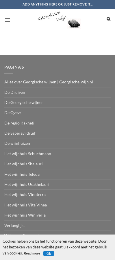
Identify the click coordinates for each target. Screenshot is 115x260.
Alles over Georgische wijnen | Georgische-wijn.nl (48, 81)
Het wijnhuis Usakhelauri (26, 184)
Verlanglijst (14, 225)
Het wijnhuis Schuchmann (27, 153)
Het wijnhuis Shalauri (23, 163)
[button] (7, 18)
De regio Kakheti (19, 122)
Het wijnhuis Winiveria (25, 215)
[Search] (109, 19)
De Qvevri (13, 112)
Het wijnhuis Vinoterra (25, 194)
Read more (32, 253)
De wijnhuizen (17, 143)
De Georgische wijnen (24, 102)
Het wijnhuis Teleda (22, 174)
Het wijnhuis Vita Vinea (25, 204)
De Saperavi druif (20, 133)
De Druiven (14, 92)
